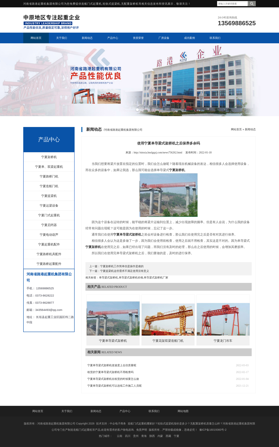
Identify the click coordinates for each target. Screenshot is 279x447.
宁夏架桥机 (49, 157)
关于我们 (66, 411)
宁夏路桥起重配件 (49, 263)
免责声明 (141, 429)
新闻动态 (250, 129)
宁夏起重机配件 (49, 244)
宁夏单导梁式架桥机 (113, 340)
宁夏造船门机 (49, 186)
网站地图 (183, 411)
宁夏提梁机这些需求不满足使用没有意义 (124, 271)
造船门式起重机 (91, 3)
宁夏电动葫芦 (49, 234)
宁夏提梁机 (49, 195)
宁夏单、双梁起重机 (49, 166)
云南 (119, 435)
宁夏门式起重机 (49, 215)
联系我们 (154, 411)
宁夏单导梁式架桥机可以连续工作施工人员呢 (114, 385)
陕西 (152, 435)
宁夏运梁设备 (49, 205)
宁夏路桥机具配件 (49, 254)
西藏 (168, 435)
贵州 (136, 435)
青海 (144, 435)
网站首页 (236, 129)
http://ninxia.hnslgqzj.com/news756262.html (158, 152)
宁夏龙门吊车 (223, 340)
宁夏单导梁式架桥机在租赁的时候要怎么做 (113, 378)
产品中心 (125, 411)
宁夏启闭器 (49, 225)
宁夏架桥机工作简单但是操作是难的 (122, 266)
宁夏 (176, 435)
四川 (127, 435)
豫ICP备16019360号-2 (212, 429)
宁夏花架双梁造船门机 (167, 340)
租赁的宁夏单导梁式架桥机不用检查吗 (110, 372)
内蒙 (160, 435)
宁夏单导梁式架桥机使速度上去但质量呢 (111, 365)
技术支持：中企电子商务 (111, 423)
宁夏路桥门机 (49, 176)
